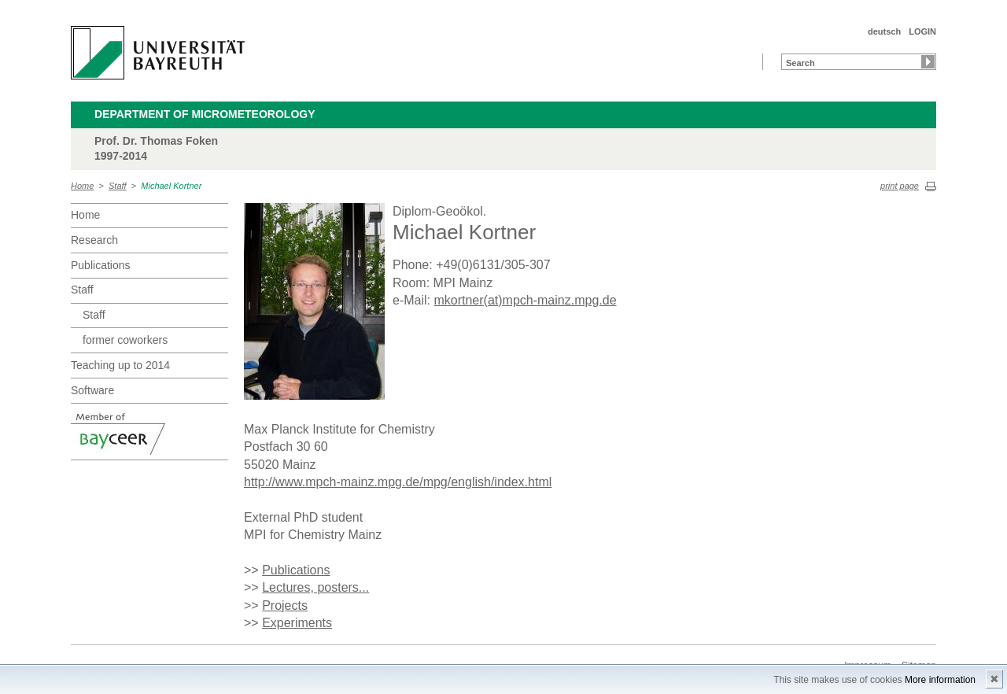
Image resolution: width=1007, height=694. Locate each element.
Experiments (297, 622)
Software (92, 390)
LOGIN (922, 31)
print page (899, 185)
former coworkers (125, 340)
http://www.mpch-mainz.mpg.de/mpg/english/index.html (397, 482)
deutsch (884, 31)
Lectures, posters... (315, 587)
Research (94, 240)
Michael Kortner (171, 185)
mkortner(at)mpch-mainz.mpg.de (524, 300)
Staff (118, 185)
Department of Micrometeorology (204, 114)
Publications (101, 265)
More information (940, 679)
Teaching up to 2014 (120, 365)
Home (82, 185)
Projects (285, 605)
